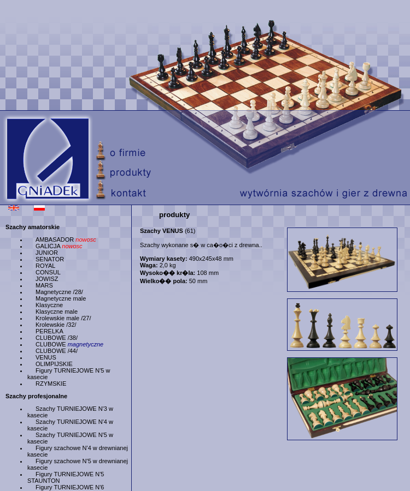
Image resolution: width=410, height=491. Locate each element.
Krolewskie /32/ (56, 324)
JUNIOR (47, 252)
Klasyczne (49, 305)
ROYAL (45, 265)
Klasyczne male (57, 311)
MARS (44, 285)
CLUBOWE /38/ (57, 337)
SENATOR (50, 259)
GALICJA (59, 246)
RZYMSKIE (51, 383)
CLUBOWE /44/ (57, 351)
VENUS (46, 357)
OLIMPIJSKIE (54, 364)
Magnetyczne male (61, 298)
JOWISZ (47, 279)
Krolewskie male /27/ (63, 318)
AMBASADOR (66, 239)
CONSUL (48, 272)
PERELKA (49, 331)
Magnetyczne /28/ (59, 292)
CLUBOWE (69, 344)
